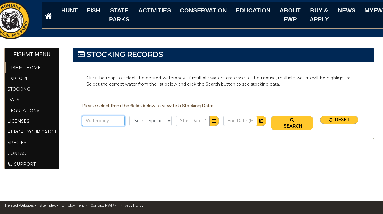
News (347, 10)
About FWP (290, 15)
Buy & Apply (319, 15)
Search (291, 123)
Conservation (203, 10)
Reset (339, 119)
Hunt (69, 10)
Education (253, 10)
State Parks (119, 15)
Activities (154, 10)
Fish (93, 10)
